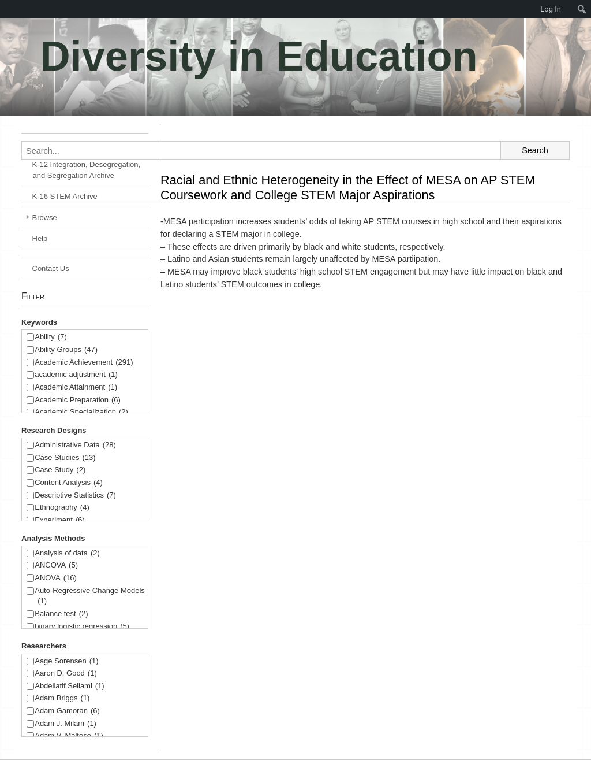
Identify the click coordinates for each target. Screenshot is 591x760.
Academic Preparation (78, 400)
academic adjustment (76, 374)
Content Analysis (69, 482)
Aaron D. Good (66, 673)
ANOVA (56, 578)
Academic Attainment (76, 387)
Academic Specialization (81, 412)
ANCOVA (56, 565)
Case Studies (65, 458)
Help (40, 238)
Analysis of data (67, 553)
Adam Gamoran (67, 711)
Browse (44, 217)
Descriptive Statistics (75, 495)
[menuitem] (6, 9)
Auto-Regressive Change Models (90, 596)
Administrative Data (75, 445)
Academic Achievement (84, 362)
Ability (51, 337)
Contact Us (50, 268)
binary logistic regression (82, 626)
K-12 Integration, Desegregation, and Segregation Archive (86, 170)
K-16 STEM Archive (65, 196)
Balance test (61, 614)
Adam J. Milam (65, 723)
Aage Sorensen (66, 661)
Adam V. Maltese (69, 736)
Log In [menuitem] (550, 9)
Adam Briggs (62, 698)
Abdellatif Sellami (69, 686)
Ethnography (62, 507)
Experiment (60, 520)
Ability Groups (66, 349)
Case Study (60, 470)
